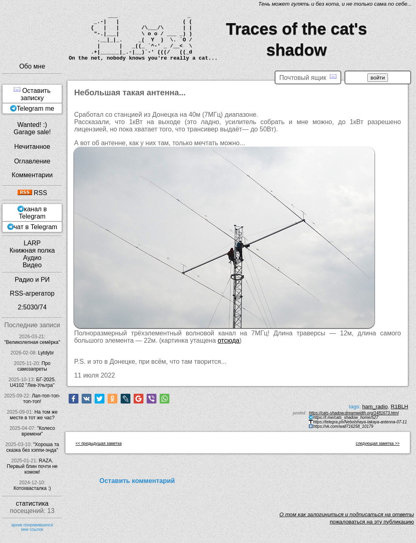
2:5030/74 (32, 307)
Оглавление (32, 161)
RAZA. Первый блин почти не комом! (32, 466)
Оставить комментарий (137, 480)
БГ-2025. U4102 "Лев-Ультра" (33, 382)
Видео (32, 265)
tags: (355, 406)
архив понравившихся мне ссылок (32, 527)
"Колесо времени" (38, 431)
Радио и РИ (32, 279)
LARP (32, 243)
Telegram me (35, 108)
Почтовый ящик (308, 77)
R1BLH (399, 406)
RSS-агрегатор (32, 293)
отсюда (229, 340)
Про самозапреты (34, 366)
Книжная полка (32, 250)
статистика (32, 503)
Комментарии (32, 175)
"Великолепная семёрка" (32, 342)
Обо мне (32, 66)
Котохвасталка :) (32, 488)
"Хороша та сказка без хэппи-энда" (32, 447)
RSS (32, 192)
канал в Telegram (33, 213)
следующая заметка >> (378, 443)
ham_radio (375, 406)
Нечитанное (32, 146)
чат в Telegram (35, 226)
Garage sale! (32, 132)
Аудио (32, 257)
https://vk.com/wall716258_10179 (343, 426)
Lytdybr (46, 353)
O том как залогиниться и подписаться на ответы (347, 514)
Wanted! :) (32, 124)
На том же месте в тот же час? (34, 415)
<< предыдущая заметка (99, 443)
